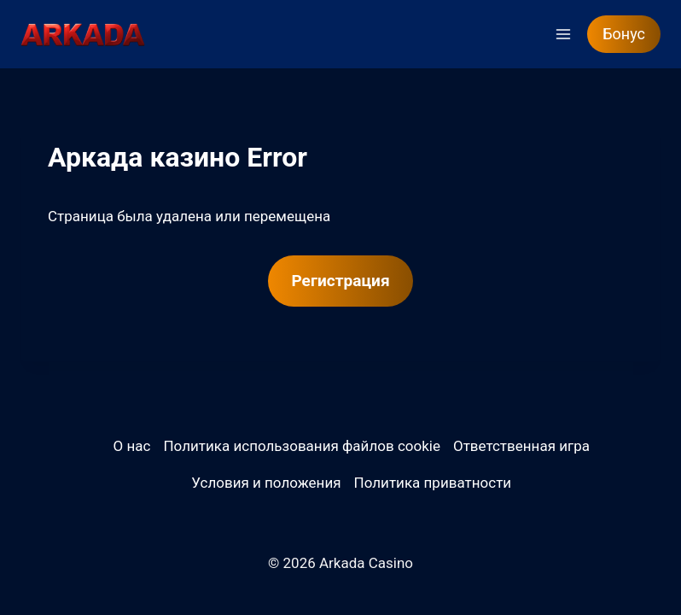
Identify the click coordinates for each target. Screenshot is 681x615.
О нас (132, 445)
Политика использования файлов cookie (301, 445)
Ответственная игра (521, 445)
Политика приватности (433, 482)
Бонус (623, 34)
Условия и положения (265, 482)
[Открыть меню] (563, 33)
